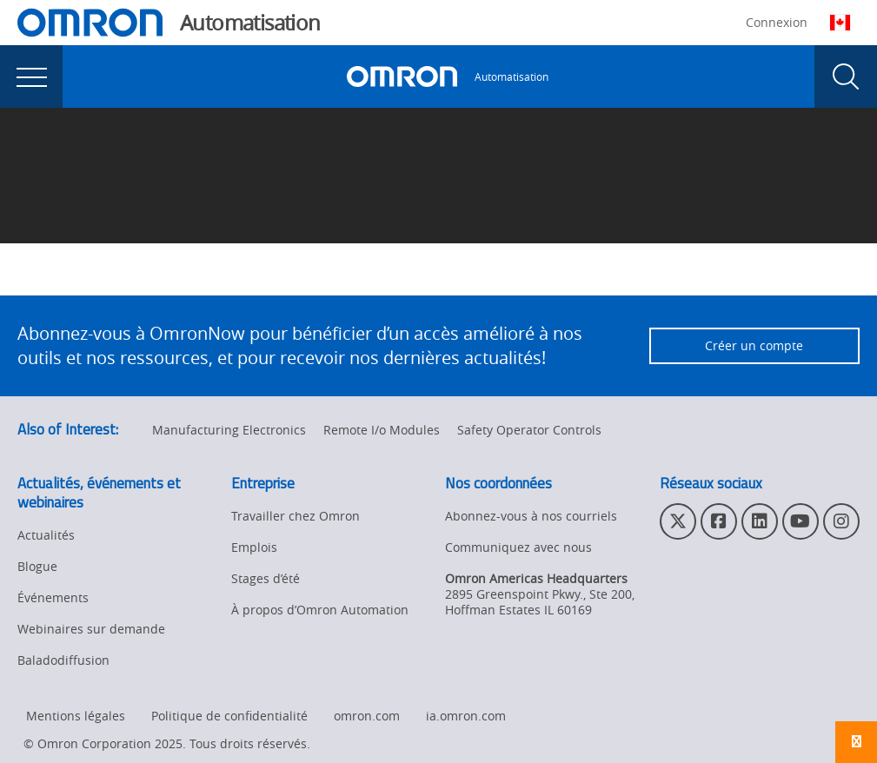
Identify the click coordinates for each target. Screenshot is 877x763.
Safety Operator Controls (529, 429)
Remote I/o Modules (381, 429)
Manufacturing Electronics (229, 429)
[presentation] (31, 76)
